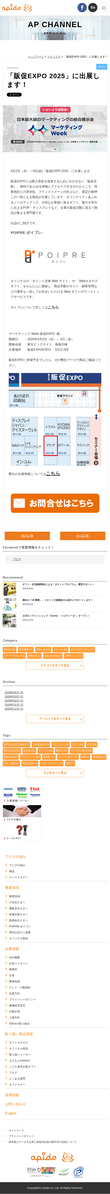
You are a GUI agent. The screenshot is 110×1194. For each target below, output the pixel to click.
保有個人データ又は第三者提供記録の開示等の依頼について (43, 1141)
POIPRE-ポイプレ (20, 926)
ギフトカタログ (18, 1042)
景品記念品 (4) (29, 763)
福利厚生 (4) (99, 757)
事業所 (13, 969)
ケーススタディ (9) (68, 757)
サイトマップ (16, 1130)
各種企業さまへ (18, 914)
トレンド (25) (60, 649)
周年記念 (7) (34, 656)
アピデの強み (15, 857)
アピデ (17, 559)
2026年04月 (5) (14, 692)
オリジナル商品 (18, 938)
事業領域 (12, 888)
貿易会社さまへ (18, 920)
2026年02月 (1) (14, 700)
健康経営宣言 (17, 1005)
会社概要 (14, 957)
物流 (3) (70, 763)
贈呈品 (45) (61, 750)
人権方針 (14, 1017)
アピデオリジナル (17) (82, 649)
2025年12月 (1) (14, 708)
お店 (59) (91, 744)
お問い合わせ (15, 1104)
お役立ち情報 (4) (52, 656)
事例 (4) (85, 757)
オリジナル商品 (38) (81, 750)
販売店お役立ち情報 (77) (16, 744)
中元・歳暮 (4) (11, 763)
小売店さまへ (17, 902)
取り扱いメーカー (20, 1054)
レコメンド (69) (60, 744)
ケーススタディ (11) (14, 656)
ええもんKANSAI (19, 1060)
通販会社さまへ (18, 908)
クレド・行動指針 (20, 987)
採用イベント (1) (73, 656)
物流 (11, 871)
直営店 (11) (49, 757)
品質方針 (14, 993)
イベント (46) (45, 750)
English (10, 1113)
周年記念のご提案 (20, 932)
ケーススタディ (18, 877)
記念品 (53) (29, 750)
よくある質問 (17, 1078)
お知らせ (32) (43, 649)
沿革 (11, 975)
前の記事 (27, 535)
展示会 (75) (9, 649)
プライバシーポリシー (22, 999)
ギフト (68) (78, 744)
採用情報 (12, 1095)
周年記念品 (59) (12, 750)
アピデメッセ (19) (30, 757)
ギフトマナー (17, 1084)
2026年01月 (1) (14, 704)
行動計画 (14, 1011)
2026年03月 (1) (14, 696)
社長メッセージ (18, 963)
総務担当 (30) (11, 757)
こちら (53, 307)
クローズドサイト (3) (51, 763)
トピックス (54, 56)
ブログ (13, 1072)
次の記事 (83, 535)
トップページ (36, 56)
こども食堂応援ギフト (22, 1066)
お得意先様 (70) (41, 744)
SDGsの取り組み (19, 1023)
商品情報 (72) (26, 649)
